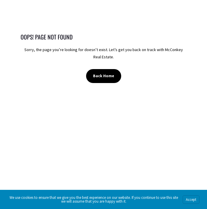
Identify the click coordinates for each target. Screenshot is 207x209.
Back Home (103, 75)
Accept (191, 199)
